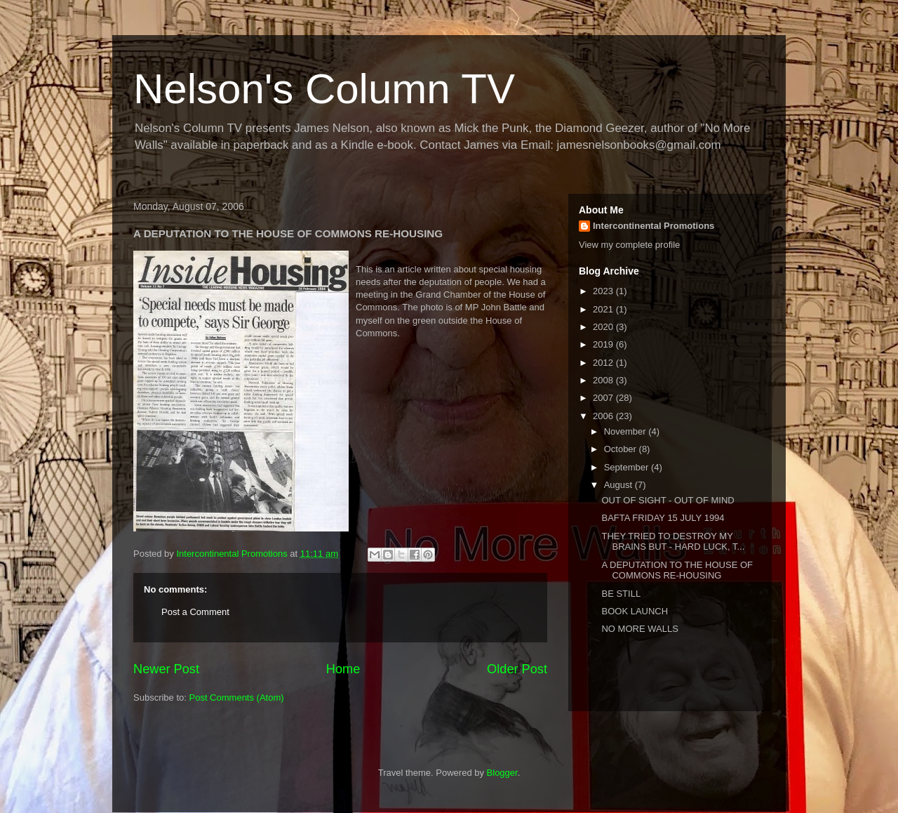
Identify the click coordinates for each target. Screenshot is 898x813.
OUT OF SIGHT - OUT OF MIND (667, 500)
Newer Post (166, 669)
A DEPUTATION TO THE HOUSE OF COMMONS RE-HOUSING (677, 570)
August (619, 485)
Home (343, 669)
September (627, 467)
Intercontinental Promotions (653, 225)
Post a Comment (195, 612)
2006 (604, 416)
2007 (604, 397)
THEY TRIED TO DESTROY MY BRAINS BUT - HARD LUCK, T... (672, 542)
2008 (604, 380)
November (626, 431)
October (621, 449)
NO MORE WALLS (639, 628)
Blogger (502, 772)
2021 (604, 309)
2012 (604, 362)
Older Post (517, 669)
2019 (604, 344)
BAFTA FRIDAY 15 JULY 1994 (662, 518)
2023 (604, 291)
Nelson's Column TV (324, 88)
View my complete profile (629, 244)
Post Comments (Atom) (236, 697)
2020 (604, 327)
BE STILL (621, 593)
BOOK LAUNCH (634, 611)
